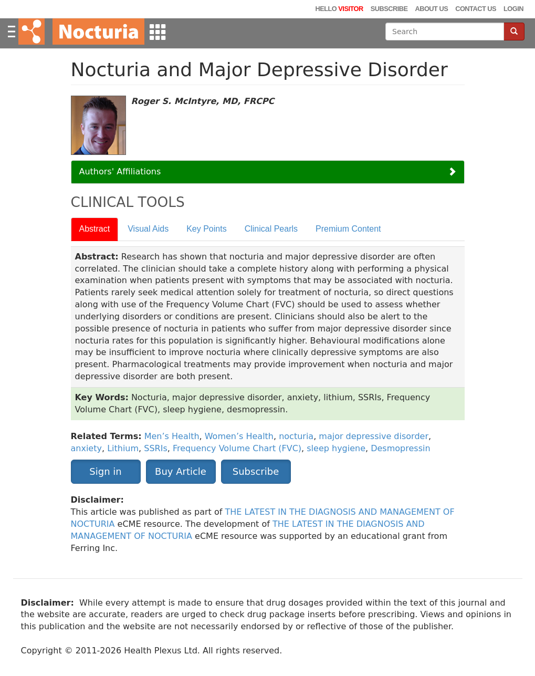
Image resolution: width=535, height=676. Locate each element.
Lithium (123, 448)
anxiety (86, 448)
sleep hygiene (336, 448)
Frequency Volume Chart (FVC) (237, 448)
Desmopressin (400, 448)
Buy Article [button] (180, 471)
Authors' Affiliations (120, 171)
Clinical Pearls (271, 228)
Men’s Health (172, 436)
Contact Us (475, 9)
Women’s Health (239, 436)
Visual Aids (148, 228)
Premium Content (348, 228)
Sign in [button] (105, 471)
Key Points (206, 228)
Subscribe (389, 9)
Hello (339, 9)
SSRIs (155, 448)
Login (513, 9)
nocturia (296, 436)
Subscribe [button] (256, 471)
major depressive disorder (373, 436)
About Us (431, 9)
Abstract (94, 228)
